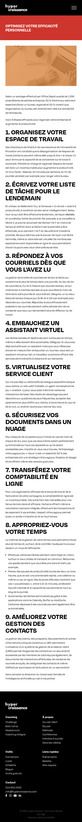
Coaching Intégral (15, 734)
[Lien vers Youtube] (15, 796)
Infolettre (10, 765)
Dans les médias (51, 742)
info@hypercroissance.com (21, 791)
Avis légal (41, 814)
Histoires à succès (52, 738)
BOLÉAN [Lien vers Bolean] (50, 817)
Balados (46, 760)
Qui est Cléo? (49, 721)
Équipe (46, 726)
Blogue (9, 769)
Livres (8, 760)
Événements (49, 756)
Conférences (49, 734)
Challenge (11, 721)
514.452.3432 (13, 787)
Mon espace (49, 765)
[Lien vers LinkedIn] (20, 796)
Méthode (47, 730)
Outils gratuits (13, 773)
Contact (10, 782)
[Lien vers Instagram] (10, 796)
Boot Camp (11, 726)
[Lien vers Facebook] (6, 796)
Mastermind (12, 730)
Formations (12, 756)
